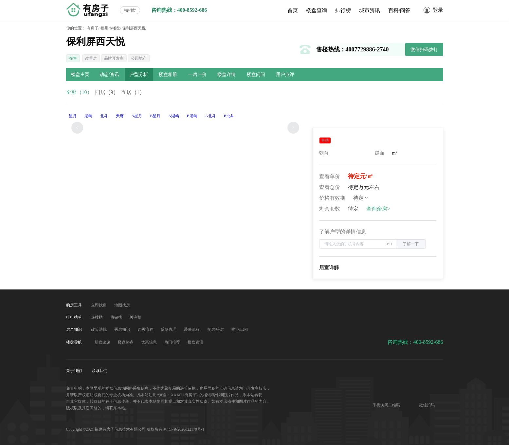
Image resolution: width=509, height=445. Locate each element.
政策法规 (99, 329)
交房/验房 (216, 329)
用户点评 (285, 74)
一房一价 (197, 74)
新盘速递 (103, 342)
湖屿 (88, 116)
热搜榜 (97, 317)
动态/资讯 (109, 74)
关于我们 (74, 370)
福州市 (130, 10)
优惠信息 (149, 342)
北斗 (104, 116)
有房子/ (93, 28)
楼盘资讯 (195, 342)
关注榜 (135, 317)
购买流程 (145, 329)
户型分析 (139, 74)
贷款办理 (169, 329)
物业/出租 (239, 329)
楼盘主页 (80, 74)
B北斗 (229, 116)
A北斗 (210, 116)
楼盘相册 (168, 74)
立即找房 (99, 305)
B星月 (155, 116)
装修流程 (192, 329)
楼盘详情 (226, 74)
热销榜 (116, 317)
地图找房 (122, 305)
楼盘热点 (126, 342)
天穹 (120, 116)
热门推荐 (172, 342)
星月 (73, 116)
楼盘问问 (256, 74)
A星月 (137, 116)
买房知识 (122, 329)
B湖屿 (192, 116)
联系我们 (99, 370)
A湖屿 (173, 116)
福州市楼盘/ (110, 28)
